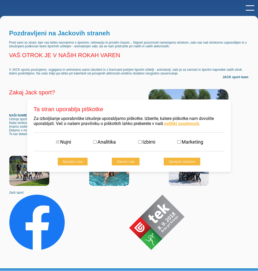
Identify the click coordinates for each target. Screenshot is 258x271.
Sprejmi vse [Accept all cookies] (73, 162)
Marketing (192, 142)
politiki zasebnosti (181, 123)
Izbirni (148, 142)
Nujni (65, 142)
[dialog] (129, 135)
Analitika (106, 142)
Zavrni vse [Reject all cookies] (125, 162)
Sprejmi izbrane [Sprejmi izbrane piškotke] (182, 162)
